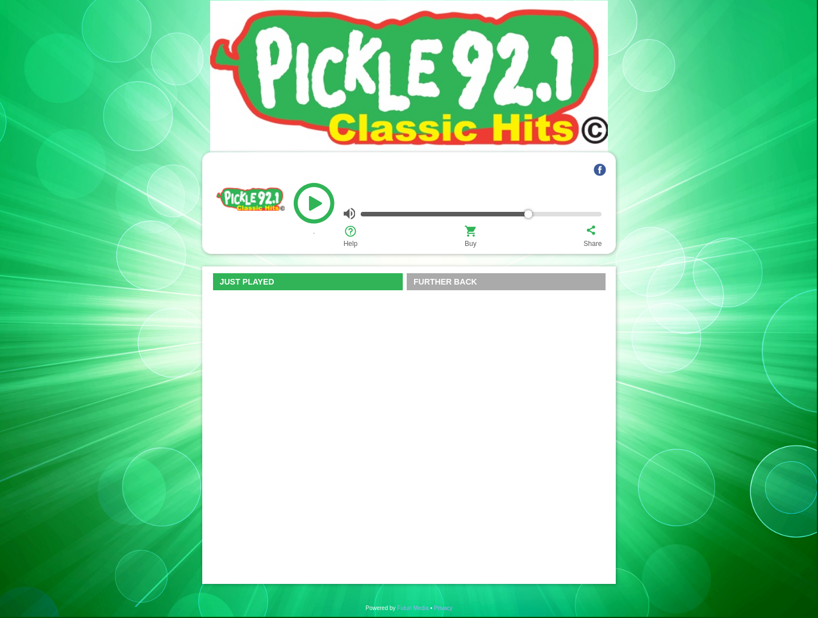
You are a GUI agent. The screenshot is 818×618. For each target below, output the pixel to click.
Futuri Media (413, 608)
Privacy (443, 608)
